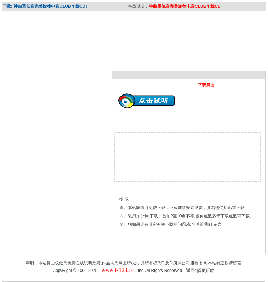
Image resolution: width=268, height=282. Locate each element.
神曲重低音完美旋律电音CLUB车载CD (185, 6)
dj (196, 270)
